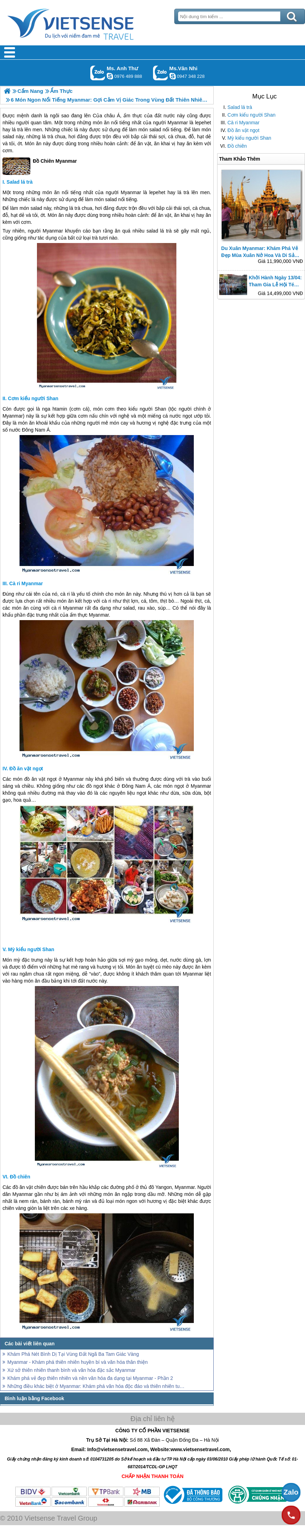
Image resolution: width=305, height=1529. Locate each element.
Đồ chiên (237, 146)
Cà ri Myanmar (244, 122)
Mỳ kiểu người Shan (250, 138)
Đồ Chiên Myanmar (39, 166)
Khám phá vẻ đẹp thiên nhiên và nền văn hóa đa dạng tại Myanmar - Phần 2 (90, 1378)
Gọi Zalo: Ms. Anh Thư (98, 73)
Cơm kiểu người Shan (252, 115)
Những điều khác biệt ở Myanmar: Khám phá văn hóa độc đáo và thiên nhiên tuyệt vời (96, 1386)
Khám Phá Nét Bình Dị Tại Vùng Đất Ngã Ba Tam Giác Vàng (73, 1354)
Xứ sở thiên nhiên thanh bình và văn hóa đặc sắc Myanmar (71, 1370)
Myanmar (177, 122)
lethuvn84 (109, 76)
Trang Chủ (88, 22)
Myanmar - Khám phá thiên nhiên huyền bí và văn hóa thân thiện (77, 1362)
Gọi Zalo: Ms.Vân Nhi (160, 73)
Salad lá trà (240, 107)
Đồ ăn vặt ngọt (244, 130)
